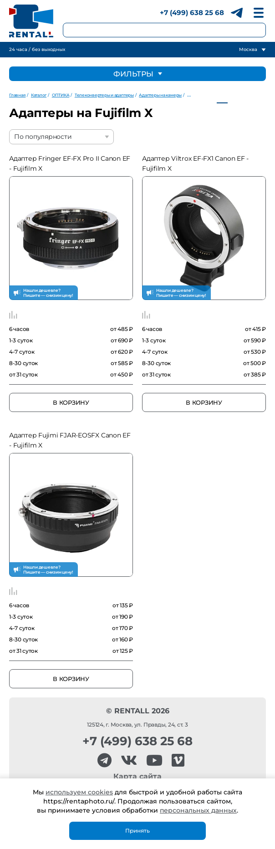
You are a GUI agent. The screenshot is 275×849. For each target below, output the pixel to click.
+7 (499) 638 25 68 (192, 12)
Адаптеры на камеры (160, 94)
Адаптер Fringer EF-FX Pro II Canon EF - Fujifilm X (69, 163)
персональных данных (198, 810)
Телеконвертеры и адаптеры (104, 94)
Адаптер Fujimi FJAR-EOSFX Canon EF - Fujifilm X (70, 440)
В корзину (71, 402)
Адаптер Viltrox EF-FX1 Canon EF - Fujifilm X (195, 163)
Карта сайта (137, 776)
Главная (17, 94)
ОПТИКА (61, 94)
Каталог (38, 94)
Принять (137, 830)
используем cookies (79, 792)
